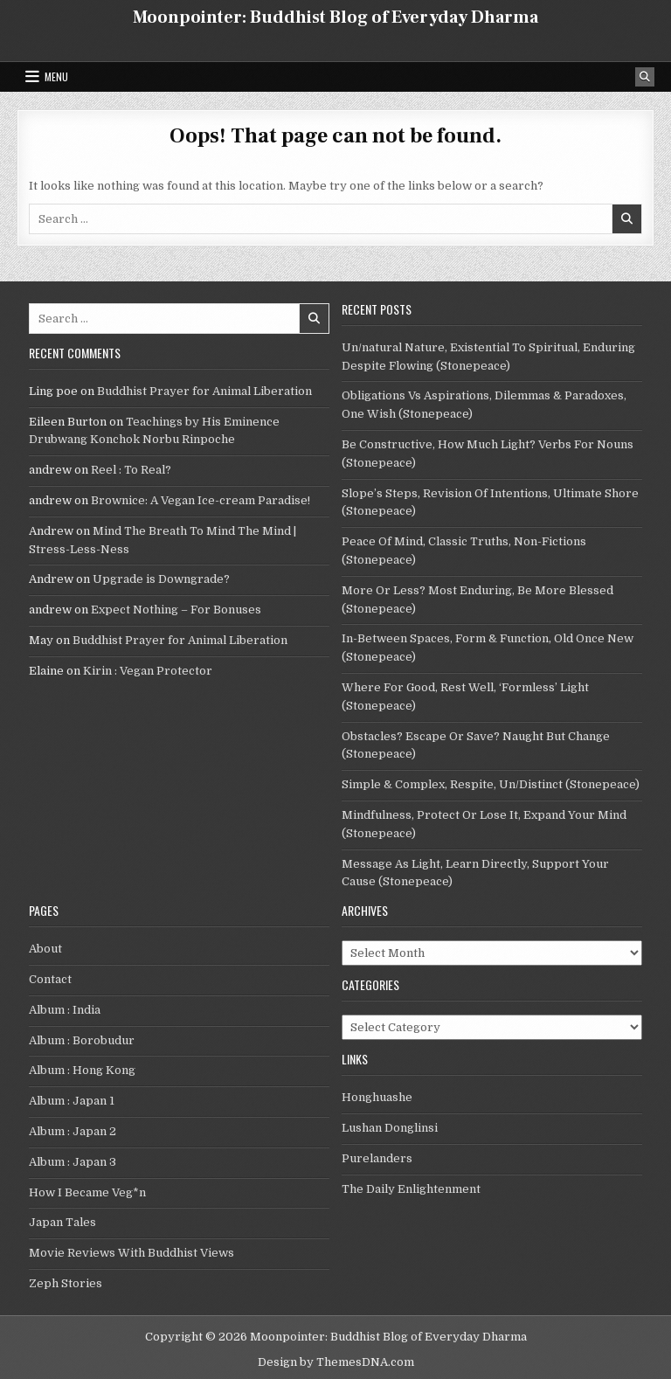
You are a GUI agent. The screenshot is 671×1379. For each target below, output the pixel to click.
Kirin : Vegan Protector (147, 670)
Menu (56, 76)
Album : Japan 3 (72, 1161)
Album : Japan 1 (71, 1100)
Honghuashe (377, 1097)
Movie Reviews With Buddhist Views (131, 1252)
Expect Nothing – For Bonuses (176, 609)
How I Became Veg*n (87, 1192)
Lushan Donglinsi (390, 1127)
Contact (50, 979)
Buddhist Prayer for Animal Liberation (204, 391)
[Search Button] (644, 77)
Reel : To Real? (131, 469)
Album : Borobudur (82, 1040)
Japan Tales (62, 1222)
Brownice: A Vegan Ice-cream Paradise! (200, 500)
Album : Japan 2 (72, 1131)
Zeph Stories (65, 1283)
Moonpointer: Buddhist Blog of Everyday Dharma (335, 17)
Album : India (64, 1009)
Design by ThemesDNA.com (336, 1362)
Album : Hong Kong (82, 1070)
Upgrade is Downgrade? (161, 579)
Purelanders (377, 1158)
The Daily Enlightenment (411, 1188)
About (45, 948)
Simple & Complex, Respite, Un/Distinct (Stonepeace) (491, 784)
